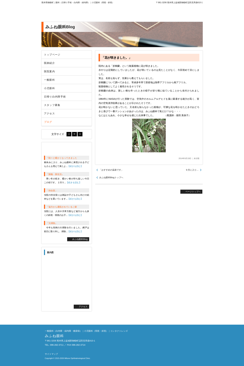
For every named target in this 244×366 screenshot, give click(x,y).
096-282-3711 (175, 13)
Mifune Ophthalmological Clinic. (77, 358)
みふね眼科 (69, 13)
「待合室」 (51, 190)
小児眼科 (49, 88)
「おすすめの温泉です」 (111, 170)
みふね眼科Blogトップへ (111, 177)
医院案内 (49, 71)
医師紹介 (49, 63)
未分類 (196, 158)
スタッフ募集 (52, 105)
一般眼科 (49, 79)
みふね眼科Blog (79, 239)
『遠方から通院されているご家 (61, 207)
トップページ (52, 54)
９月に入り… (192, 170)
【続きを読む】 (75, 166)
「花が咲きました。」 (116, 57)
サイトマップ (51, 354)
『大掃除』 (51, 223)
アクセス (49, 113)
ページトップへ (193, 191)
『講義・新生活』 (55, 174)
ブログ (48, 121)
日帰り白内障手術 (55, 96)
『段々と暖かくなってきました (61, 158)
